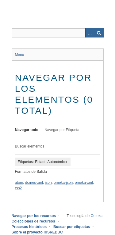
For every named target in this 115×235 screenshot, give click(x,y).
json (48, 182)
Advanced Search (89, 32)
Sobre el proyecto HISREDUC (37, 232)
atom (19, 182)
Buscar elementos (29, 146)
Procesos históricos (29, 227)
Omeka (96, 216)
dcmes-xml (34, 182)
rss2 (18, 188)
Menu (19, 54)
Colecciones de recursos (33, 221)
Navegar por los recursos (34, 216)
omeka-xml (84, 182)
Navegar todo (27, 130)
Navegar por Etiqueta (61, 130)
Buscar (99, 32)
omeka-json (63, 182)
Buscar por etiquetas (71, 227)
